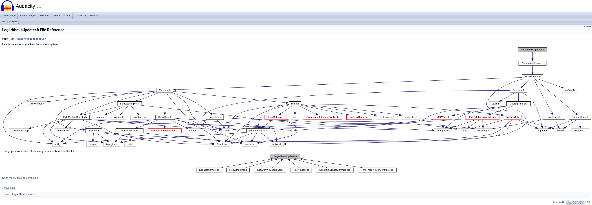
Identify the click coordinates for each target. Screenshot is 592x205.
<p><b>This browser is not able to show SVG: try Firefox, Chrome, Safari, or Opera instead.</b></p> (297, 97)
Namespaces (62, 15)
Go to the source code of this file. (20, 177)
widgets (13, 22)
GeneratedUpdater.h (31, 39)
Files (94, 15)
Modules (45, 15)
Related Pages (28, 15)
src (3, 22)
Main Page (10, 15)
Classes (80, 15)
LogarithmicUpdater (23, 194)
